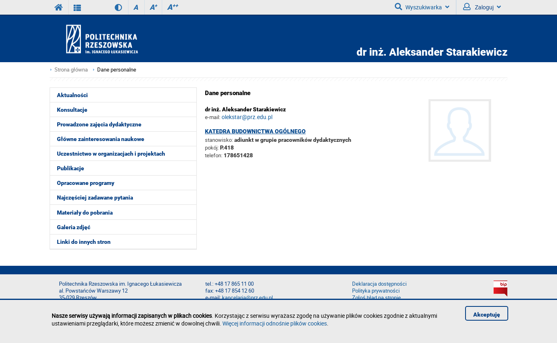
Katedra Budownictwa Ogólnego (255, 131)
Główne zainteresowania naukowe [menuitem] (100, 139)
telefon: (213, 155)
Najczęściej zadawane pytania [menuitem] (95, 197)
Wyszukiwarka (422, 7)
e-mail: (212, 117)
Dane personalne (116, 69)
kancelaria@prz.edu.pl (247, 297)
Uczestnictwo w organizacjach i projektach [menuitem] (111, 153)
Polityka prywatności (376, 290)
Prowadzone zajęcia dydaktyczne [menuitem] (99, 124)
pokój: (212, 147)
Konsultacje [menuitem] (72, 109)
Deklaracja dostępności (379, 283)
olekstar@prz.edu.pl (247, 117)
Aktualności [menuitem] (72, 95)
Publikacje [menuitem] (70, 168)
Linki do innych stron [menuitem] (84, 242)
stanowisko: (219, 139)
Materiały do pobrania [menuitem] (85, 212)
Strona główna (71, 69)
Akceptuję (486, 314)
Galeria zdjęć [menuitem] (73, 227)
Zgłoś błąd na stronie (376, 297)
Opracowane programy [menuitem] (85, 183)
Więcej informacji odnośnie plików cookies (274, 323)
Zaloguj (482, 7)
